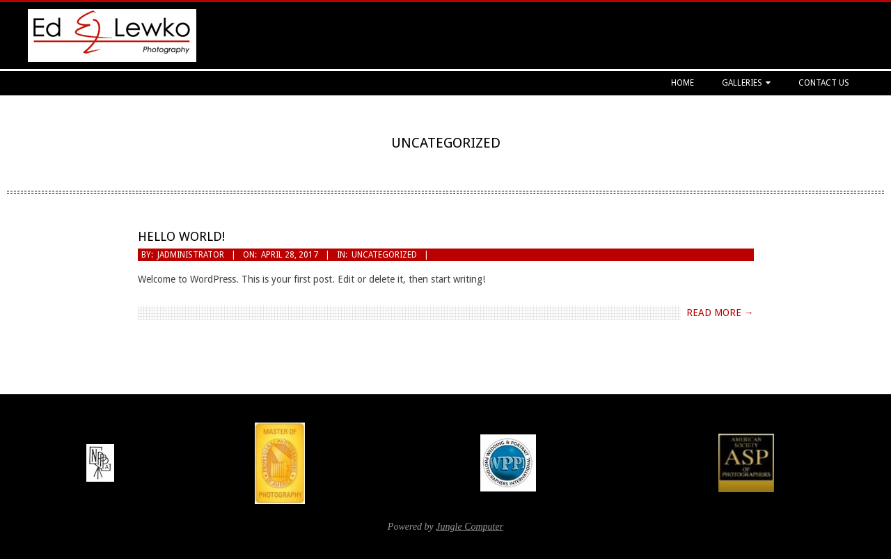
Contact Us (823, 83)
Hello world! (181, 236)
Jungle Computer (469, 526)
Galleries (742, 83)
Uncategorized (384, 255)
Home (682, 83)
